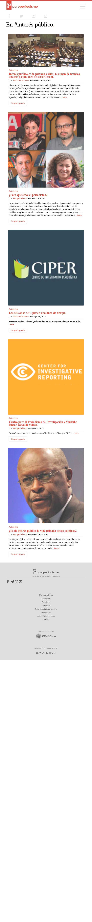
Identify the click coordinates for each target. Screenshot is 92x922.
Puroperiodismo (20, 198)
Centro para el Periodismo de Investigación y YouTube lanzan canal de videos (43, 423)
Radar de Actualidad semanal (46, 609)
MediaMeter (45, 613)
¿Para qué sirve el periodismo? (28, 194)
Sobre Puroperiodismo (45, 616)
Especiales (46, 599)
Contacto (46, 620)
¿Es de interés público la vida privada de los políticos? (42, 530)
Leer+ (64, 97)
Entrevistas (46, 606)
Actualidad (13, 70)
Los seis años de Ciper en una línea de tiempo (37, 312)
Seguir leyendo (18, 103)
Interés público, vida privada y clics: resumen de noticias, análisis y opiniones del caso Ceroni (44, 75)
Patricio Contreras (21, 80)
